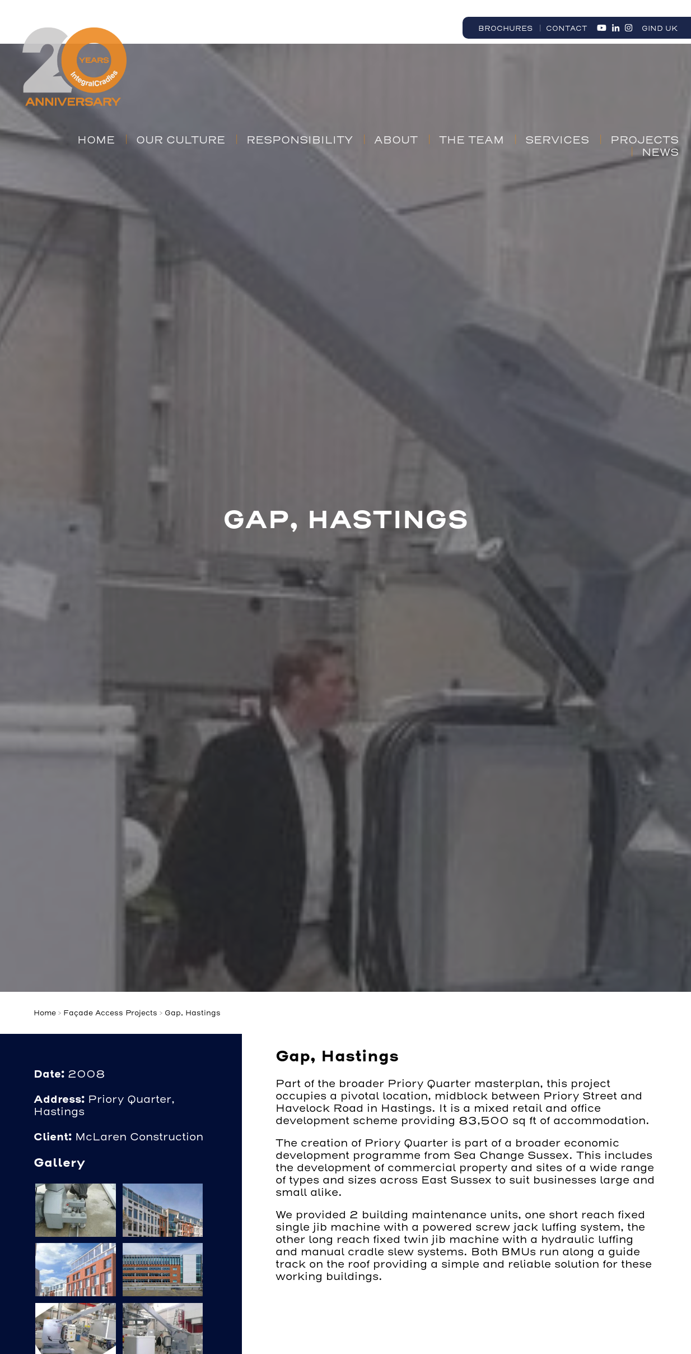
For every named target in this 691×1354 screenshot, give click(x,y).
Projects (644, 140)
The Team (471, 140)
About (396, 140)
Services (557, 140)
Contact (566, 28)
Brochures (505, 28)
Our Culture (180, 140)
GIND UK (660, 28)
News (660, 152)
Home (96, 140)
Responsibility (299, 140)
